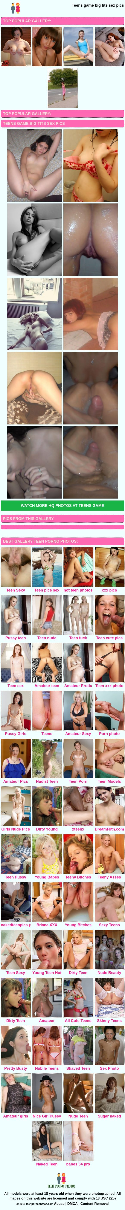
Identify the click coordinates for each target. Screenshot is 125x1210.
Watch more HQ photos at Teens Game (62, 505)
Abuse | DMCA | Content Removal (81, 1204)
